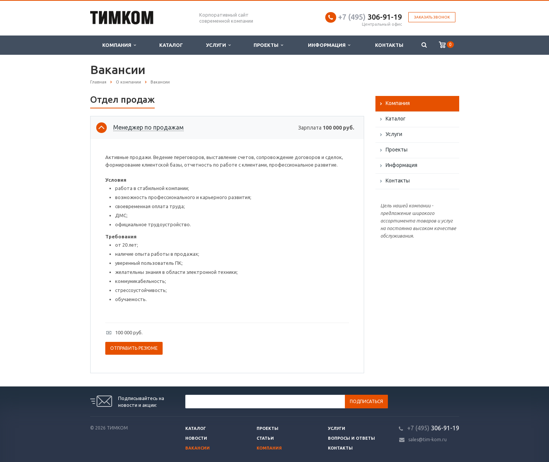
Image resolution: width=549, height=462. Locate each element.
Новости (196, 438)
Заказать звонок (432, 17)
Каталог (171, 45)
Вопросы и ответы (351, 438)
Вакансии (197, 448)
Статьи (265, 438)
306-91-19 (370, 17)
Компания (119, 45)
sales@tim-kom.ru (427, 439)
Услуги (218, 45)
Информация (329, 45)
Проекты (268, 45)
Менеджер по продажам (148, 127)
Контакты (389, 45)
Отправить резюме (134, 348)
